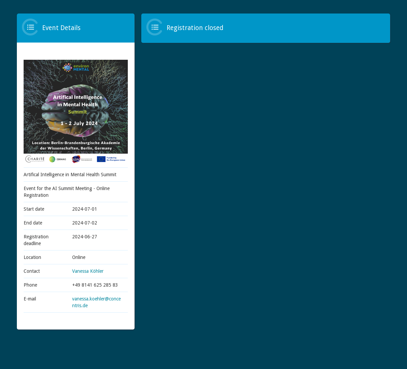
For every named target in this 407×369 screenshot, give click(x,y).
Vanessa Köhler (88, 271)
